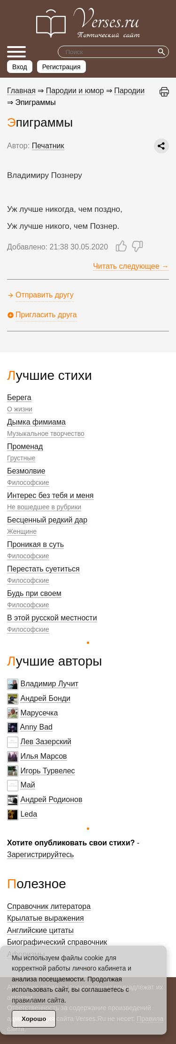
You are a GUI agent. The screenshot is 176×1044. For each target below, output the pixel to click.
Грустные (21, 458)
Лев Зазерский (45, 742)
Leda (28, 814)
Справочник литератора (49, 906)
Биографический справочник (57, 942)
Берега (19, 398)
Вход (19, 67)
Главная (21, 91)
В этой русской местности (52, 618)
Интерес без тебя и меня (50, 495)
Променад (25, 446)
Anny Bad (36, 727)
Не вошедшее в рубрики (44, 507)
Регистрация (61, 67)
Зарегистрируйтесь (40, 855)
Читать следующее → (131, 266)
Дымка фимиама (36, 422)
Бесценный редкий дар (47, 520)
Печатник (48, 146)
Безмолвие (26, 471)
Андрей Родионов (51, 799)
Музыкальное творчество (45, 433)
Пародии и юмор (75, 91)
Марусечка (39, 713)
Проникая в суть (35, 544)
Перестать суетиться (43, 569)
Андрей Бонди (45, 698)
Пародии (129, 91)
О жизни (19, 409)
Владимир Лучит (49, 684)
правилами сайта (38, 1000)
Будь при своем (34, 593)
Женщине (22, 531)
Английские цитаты (40, 930)
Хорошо (34, 1018)
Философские (28, 482)
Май (27, 785)
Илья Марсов (43, 756)
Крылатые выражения (45, 918)
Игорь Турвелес (47, 771)
